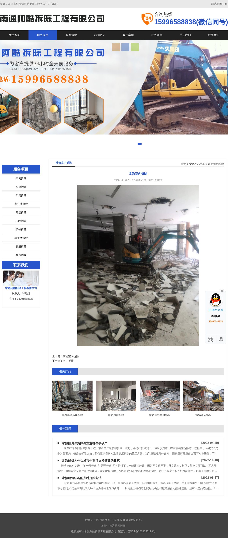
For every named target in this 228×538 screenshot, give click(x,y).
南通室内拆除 (71, 356)
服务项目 (42, 35)
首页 (183, 164)
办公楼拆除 (21, 203)
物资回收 (21, 254)
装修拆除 (21, 229)
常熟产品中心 (197, 164)
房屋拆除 (21, 246)
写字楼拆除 (21, 237)
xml (226, 3)
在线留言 (156, 35)
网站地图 (216, 3)
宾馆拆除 (71, 35)
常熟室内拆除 (216, 164)
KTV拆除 (21, 220)
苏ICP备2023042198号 (141, 531)
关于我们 (185, 35)
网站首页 (14, 35)
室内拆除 (21, 178)
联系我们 (213, 35)
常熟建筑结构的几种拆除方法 (81, 478)
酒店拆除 (21, 212)
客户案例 (128, 35)
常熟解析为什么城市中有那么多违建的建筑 (91, 460)
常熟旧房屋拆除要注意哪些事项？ (85, 443)
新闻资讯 (99, 35)
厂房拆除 (21, 195)
